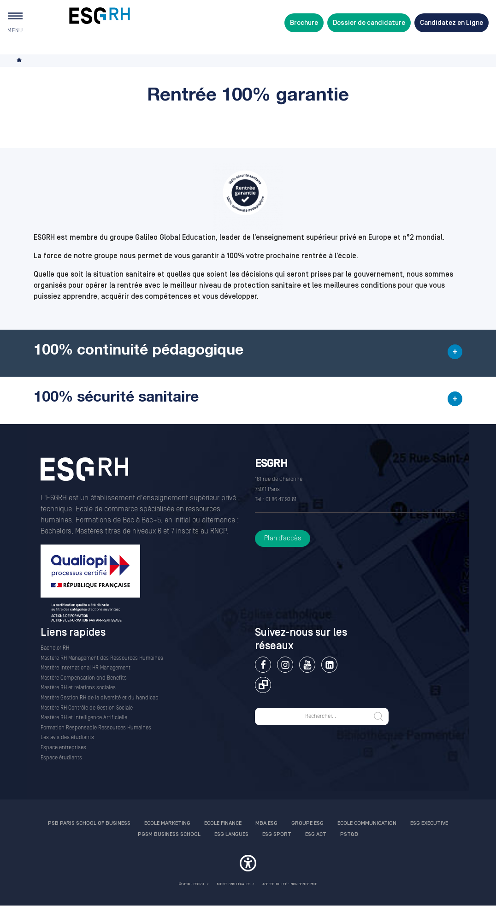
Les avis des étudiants (67, 737)
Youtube (307, 665)
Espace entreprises (63, 748)
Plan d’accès (282, 538)
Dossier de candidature (369, 23)
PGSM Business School (169, 834)
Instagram (285, 665)
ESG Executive (429, 823)
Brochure (304, 23)
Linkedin (329, 665)
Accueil (20, 60)
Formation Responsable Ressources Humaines (96, 728)
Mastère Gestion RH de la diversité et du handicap (100, 698)
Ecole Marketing (167, 823)
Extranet (263, 685)
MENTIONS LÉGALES (233, 884)
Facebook (263, 665)
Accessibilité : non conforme (289, 884)
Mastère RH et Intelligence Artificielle (84, 718)
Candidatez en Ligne (451, 23)
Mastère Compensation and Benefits (84, 678)
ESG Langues (231, 834)
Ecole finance (223, 823)
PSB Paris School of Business (89, 823)
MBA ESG (266, 823)
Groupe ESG (307, 823)
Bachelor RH (55, 648)
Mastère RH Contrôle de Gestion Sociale (87, 708)
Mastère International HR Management (85, 668)
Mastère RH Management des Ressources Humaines (102, 658)
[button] (248, 353)
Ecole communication (366, 823)
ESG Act (315, 834)
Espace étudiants (61, 758)
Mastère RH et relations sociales (78, 688)
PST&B (349, 834)
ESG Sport (276, 834)
